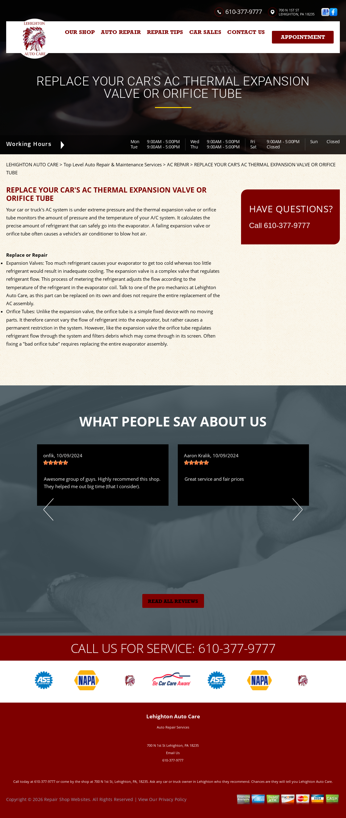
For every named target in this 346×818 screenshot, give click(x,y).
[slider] (55, 462)
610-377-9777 (243, 11)
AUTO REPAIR (121, 32)
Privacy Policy (173, 799)
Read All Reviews (173, 601)
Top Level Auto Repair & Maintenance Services (113, 164)
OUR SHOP (80, 32)
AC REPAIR (178, 164)
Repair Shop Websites (67, 799)
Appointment (303, 37)
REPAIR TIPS (165, 32)
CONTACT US (246, 32)
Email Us (173, 752)
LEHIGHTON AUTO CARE (32, 164)
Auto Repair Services (173, 727)
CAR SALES (205, 32)
